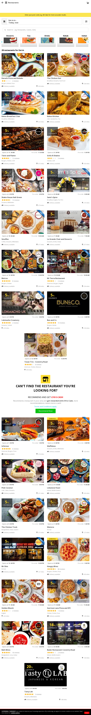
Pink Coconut (7, 488)
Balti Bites (6, 650)
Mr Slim (5, 566)
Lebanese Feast (53, 488)
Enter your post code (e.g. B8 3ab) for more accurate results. (45, 15)
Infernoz (5, 446)
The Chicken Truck (9, 527)
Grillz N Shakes (53, 155)
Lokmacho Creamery (10, 320)
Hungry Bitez (52, 566)
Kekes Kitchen (53, 116)
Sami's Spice (52, 197)
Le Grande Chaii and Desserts (59, 239)
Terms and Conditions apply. (45, 406)
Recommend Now (45, 411)
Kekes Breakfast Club (11, 116)
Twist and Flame (9, 155)
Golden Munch (8, 608)
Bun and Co (51, 320)
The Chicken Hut (54, 78)
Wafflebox (51, 446)
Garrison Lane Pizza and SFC (59, 608)
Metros (5, 278)
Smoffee (5, 239)
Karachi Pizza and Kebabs (12, 78)
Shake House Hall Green (12, 197)
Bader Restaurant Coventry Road (61, 650)
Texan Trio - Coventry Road (36, 362)
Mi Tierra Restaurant (56, 278)
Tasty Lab (28, 691)
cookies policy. (15, 713)
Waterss (50, 527)
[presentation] (2, 42)
